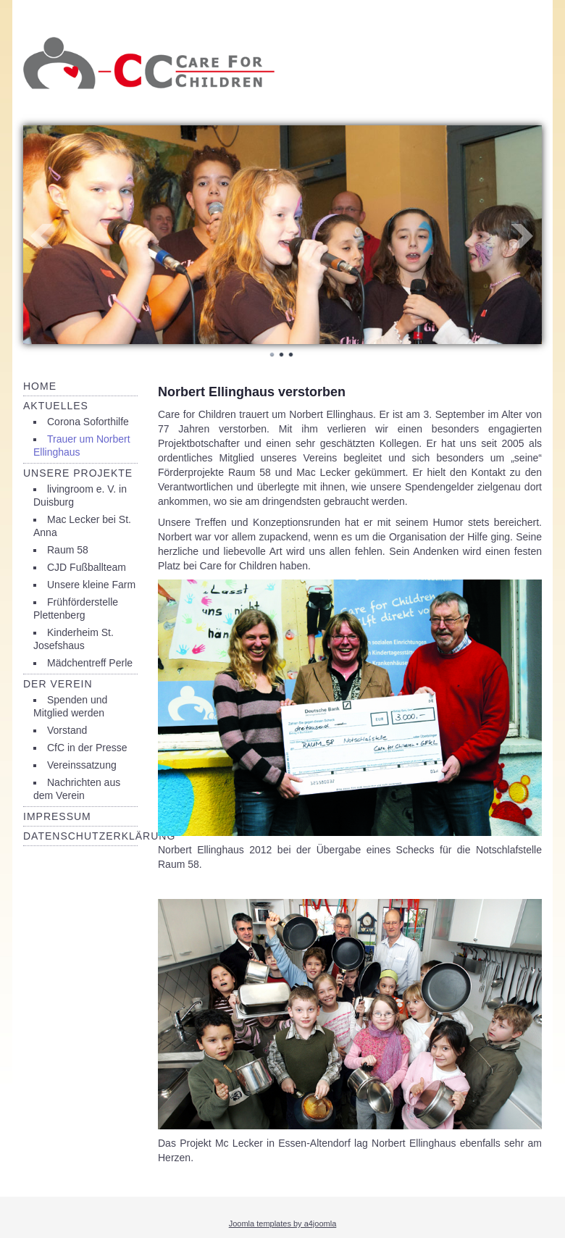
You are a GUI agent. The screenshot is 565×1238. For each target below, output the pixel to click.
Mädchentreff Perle (90, 663)
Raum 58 (67, 550)
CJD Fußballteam (86, 567)
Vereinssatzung (82, 765)
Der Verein (58, 684)
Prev (42, 236)
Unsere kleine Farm (91, 584)
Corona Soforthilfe (88, 421)
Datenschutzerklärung (99, 836)
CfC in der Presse (87, 747)
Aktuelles (55, 405)
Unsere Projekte (78, 473)
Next (523, 236)
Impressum (57, 816)
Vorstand (67, 730)
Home (39, 386)
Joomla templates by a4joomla (283, 1223)
